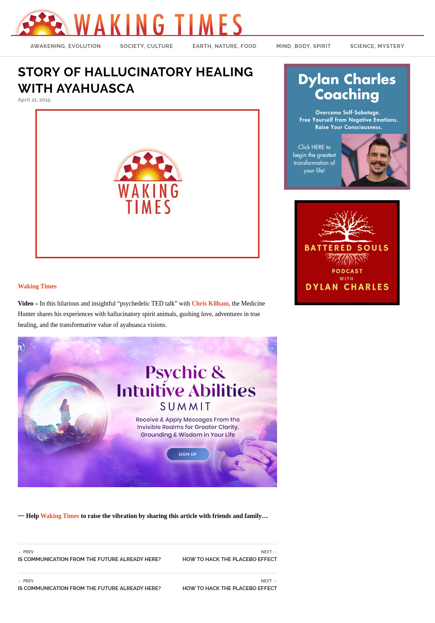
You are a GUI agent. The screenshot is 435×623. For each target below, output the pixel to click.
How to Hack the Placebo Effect (229, 556)
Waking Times (59, 515)
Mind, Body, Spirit (303, 46)
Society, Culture (146, 46)
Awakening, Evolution (65, 46)
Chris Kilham (210, 303)
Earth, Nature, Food (225, 46)
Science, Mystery (377, 46)
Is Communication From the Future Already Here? (89, 556)
